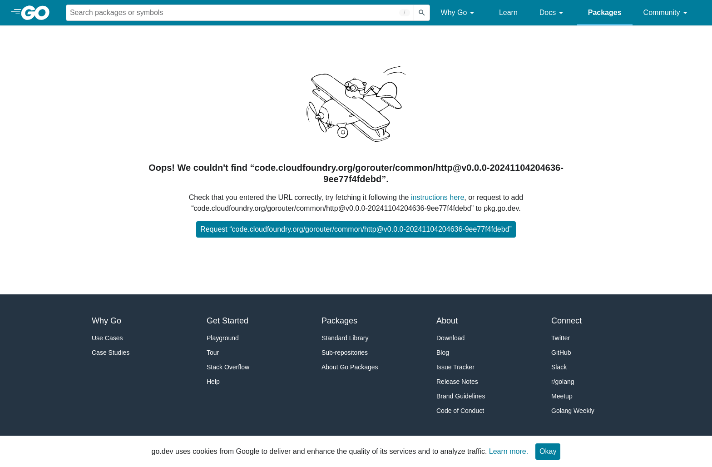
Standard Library (345, 338)
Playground (223, 338)
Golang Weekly (572, 410)
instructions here (437, 197)
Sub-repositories (344, 352)
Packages (605, 12)
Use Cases (107, 338)
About (447, 320)
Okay (547, 451)
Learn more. (508, 451)
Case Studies (110, 352)
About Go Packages (349, 367)
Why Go (459, 13)
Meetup (562, 396)
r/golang (562, 381)
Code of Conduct (460, 410)
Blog (442, 352)
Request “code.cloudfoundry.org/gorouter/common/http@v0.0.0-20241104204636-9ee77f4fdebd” (356, 229)
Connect (566, 320)
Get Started (227, 320)
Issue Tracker (455, 367)
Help (213, 381)
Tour (213, 352)
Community (666, 13)
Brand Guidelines (460, 396)
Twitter (560, 338)
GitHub (561, 352)
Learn (508, 12)
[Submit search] (422, 13)
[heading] (38, 12)
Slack (559, 367)
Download (450, 338)
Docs (552, 13)
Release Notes (457, 381)
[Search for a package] (240, 13)
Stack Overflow (228, 367)
